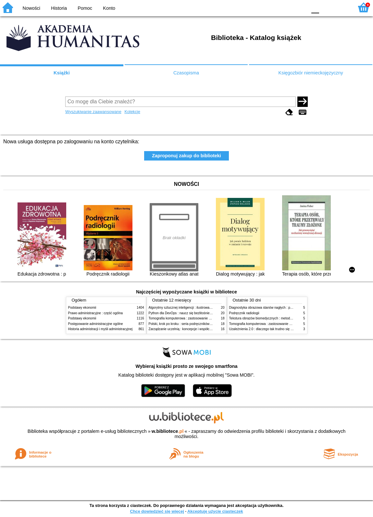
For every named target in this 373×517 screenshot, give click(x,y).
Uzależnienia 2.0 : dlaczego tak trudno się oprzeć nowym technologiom (280, 329)
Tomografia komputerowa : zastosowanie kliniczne (185, 318)
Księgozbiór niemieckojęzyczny (311, 72)
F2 (341, 7)
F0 (315, 7)
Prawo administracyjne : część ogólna (95, 313)
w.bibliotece (168, 431)
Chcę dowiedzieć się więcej (157, 511)
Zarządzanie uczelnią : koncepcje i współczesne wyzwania (191, 329)
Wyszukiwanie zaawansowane (93, 111)
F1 (326, 7)
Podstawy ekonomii (82, 307)
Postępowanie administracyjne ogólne (95, 324)
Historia (59, 8)
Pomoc (85, 8)
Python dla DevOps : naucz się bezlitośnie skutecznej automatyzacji (198, 313)
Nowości (31, 8)
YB (286, 7)
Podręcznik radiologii (244, 313)
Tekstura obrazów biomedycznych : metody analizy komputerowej (276, 318)
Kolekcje (132, 111)
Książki (62, 72)
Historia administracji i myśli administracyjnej (100, 329)
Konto (109, 8)
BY (300, 7)
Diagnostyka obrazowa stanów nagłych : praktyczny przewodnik (275, 307)
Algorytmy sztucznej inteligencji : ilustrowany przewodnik (189, 307)
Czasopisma (186, 72)
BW (274, 7)
